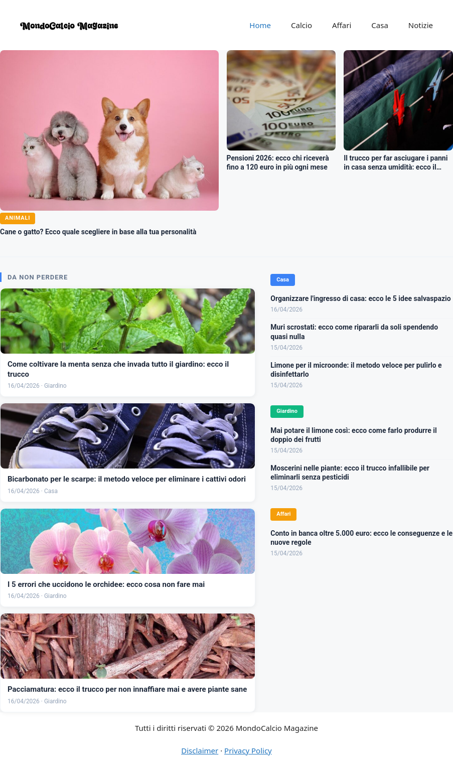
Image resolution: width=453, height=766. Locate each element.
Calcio (301, 25)
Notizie (420, 25)
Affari (341, 25)
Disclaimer (199, 750)
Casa (379, 25)
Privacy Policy (248, 750)
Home (260, 25)
